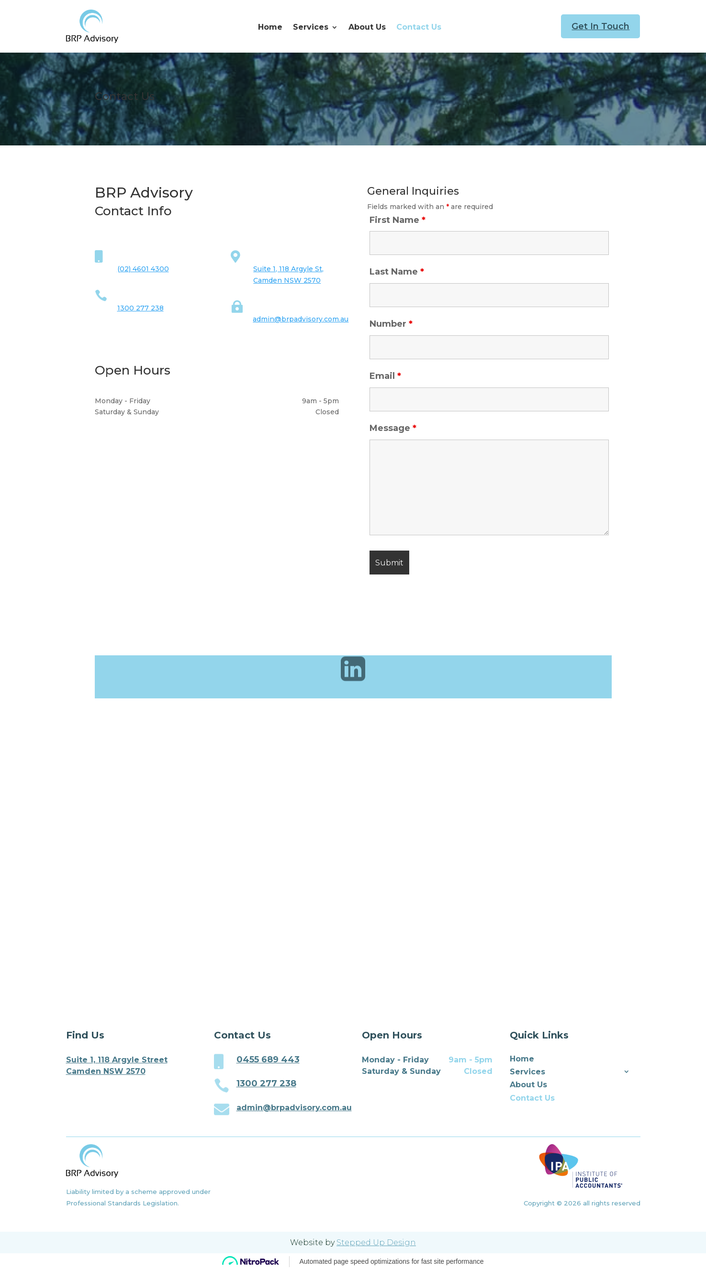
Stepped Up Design (376, 1242)
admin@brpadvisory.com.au (300, 319)
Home (270, 28)
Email (385, 376)
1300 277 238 (140, 308)
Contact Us (418, 28)
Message (393, 428)
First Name (398, 220)
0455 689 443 (268, 1059)
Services (310, 28)
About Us (367, 28)
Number (391, 324)
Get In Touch (600, 26)
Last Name (397, 271)
